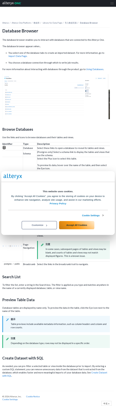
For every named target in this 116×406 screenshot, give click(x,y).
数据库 (37, 23)
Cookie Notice (33, 396)
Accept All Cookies (76, 225)
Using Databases (94, 69)
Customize (39, 225)
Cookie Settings (91, 215)
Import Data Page (17, 56)
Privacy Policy (58, 203)
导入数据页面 (71, 23)
